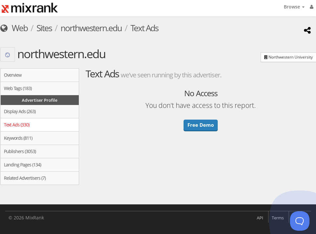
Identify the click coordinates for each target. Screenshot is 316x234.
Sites (44, 28)
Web (14, 28)
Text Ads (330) (16, 125)
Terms (278, 218)
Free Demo (200, 125)
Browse (294, 7)
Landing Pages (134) (22, 165)
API (260, 218)
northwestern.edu (91, 28)
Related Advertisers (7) (25, 178)
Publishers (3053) (20, 151)
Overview (12, 75)
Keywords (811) (18, 138)
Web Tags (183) (18, 88)
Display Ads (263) (19, 111)
